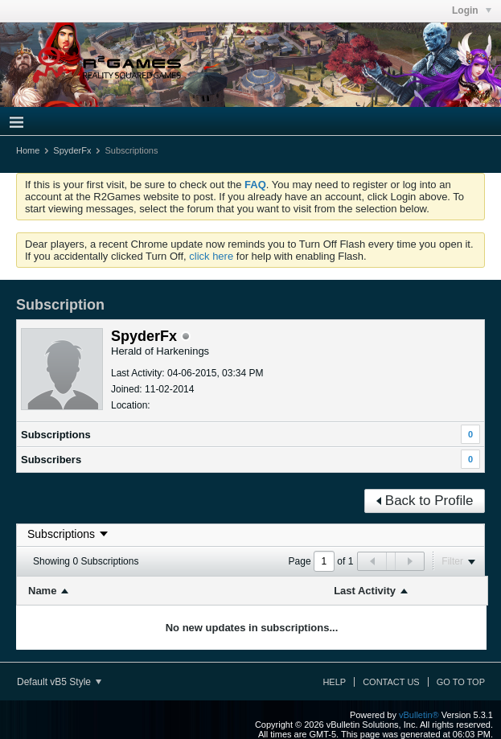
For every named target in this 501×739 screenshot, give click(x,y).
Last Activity (365, 591)
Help (334, 682)
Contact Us (391, 682)
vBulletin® (419, 715)
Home (27, 150)
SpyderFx (72, 150)
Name (42, 591)
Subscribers (51, 460)
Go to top (461, 682)
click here (211, 256)
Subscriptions (56, 435)
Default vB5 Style (59, 682)
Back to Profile (425, 500)
